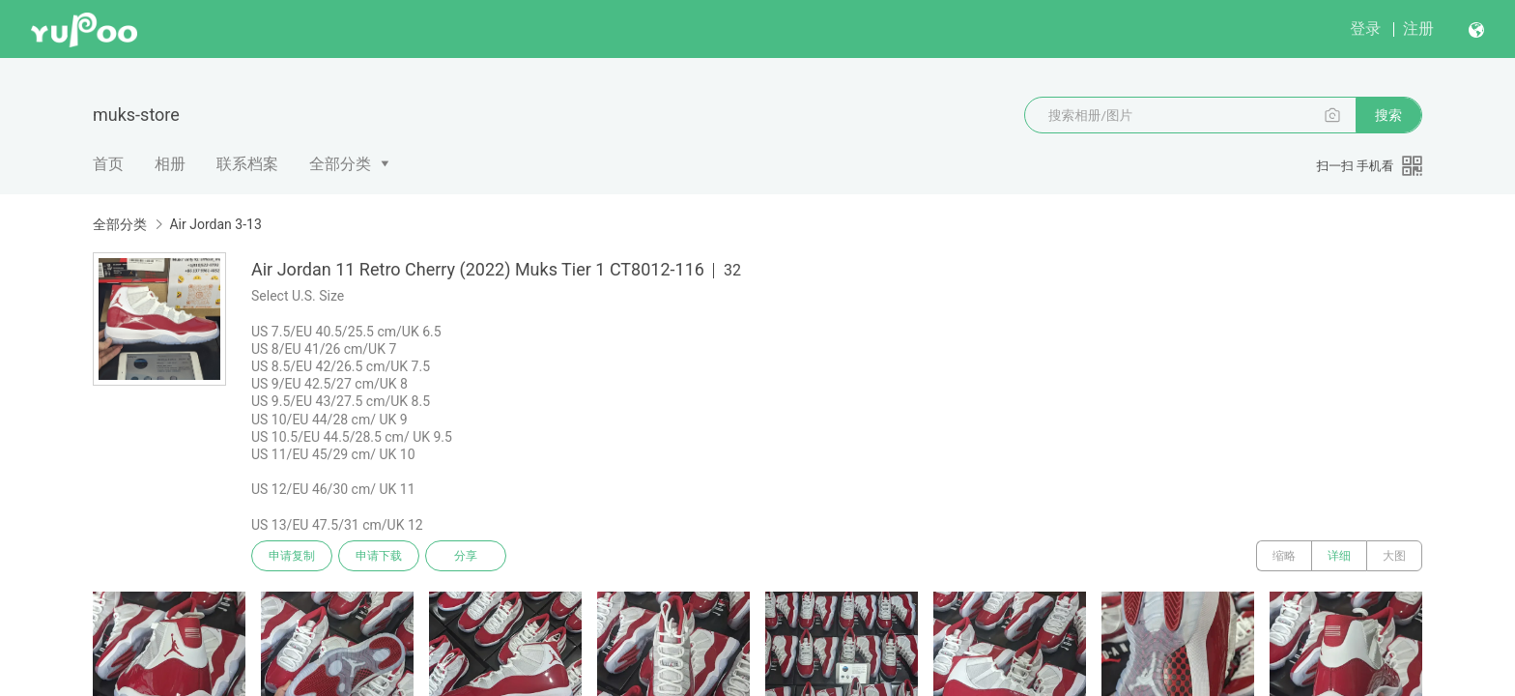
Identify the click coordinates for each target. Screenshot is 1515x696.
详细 (1339, 556)
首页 (108, 164)
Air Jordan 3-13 (215, 224)
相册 (170, 164)
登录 (1365, 28)
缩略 (1284, 556)
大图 (1394, 556)
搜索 (1388, 115)
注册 (1418, 28)
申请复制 (292, 556)
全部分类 (340, 164)
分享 (465, 556)
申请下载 (379, 556)
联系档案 (247, 164)
